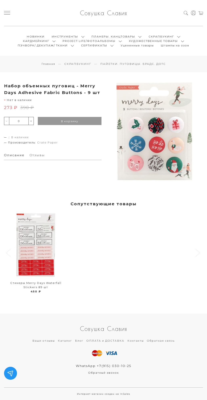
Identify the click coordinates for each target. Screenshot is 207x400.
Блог (79, 340)
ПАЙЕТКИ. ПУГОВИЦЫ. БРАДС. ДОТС (133, 63)
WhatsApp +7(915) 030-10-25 (103, 366)
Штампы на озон (175, 45)
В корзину (69, 121)
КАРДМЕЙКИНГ (36, 41)
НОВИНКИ (36, 36)
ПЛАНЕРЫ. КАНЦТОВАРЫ (113, 36)
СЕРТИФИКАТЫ (94, 45)
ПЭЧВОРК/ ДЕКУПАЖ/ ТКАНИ (43, 45)
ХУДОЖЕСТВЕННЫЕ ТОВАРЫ (153, 41)
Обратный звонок (103, 372)
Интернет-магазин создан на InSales (103, 394)
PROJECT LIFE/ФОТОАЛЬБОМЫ (89, 41)
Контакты (135, 340)
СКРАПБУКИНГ (161, 36)
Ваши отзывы (43, 340)
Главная (48, 63)
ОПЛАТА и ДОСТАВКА (105, 340)
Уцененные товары (137, 45)
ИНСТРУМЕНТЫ (65, 36)
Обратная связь (161, 340)
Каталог (65, 340)
